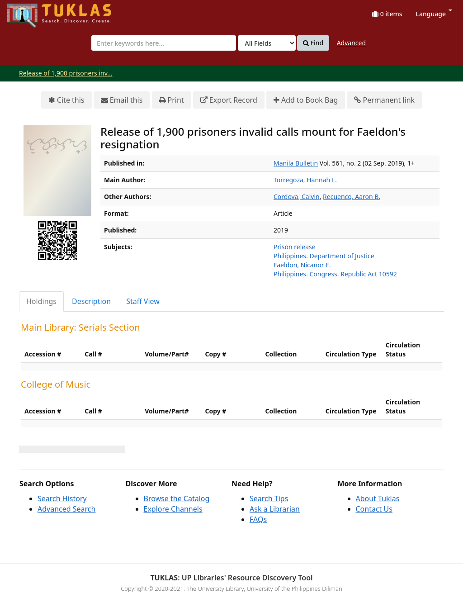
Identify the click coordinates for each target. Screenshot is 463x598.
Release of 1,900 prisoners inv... (66, 73)
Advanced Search (66, 509)
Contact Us (374, 509)
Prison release (295, 246)
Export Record (228, 100)
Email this (122, 100)
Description (91, 301)
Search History (62, 498)
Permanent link (384, 100)
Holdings (41, 301)
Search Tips (269, 498)
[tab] (42, 301)
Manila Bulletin (296, 163)
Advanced (351, 42)
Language (434, 13)
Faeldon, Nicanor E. (302, 265)
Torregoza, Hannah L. (305, 180)
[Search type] (267, 43)
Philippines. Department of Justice (324, 256)
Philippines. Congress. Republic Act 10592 (335, 274)
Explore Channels (173, 509)
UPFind (29, 11)
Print (171, 100)
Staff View (143, 301)
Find (313, 42)
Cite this (66, 100)
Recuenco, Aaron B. (351, 196)
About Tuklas (378, 498)
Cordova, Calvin (297, 196)
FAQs (258, 519)
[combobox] (163, 43)
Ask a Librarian (275, 509)
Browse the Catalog (177, 498)
